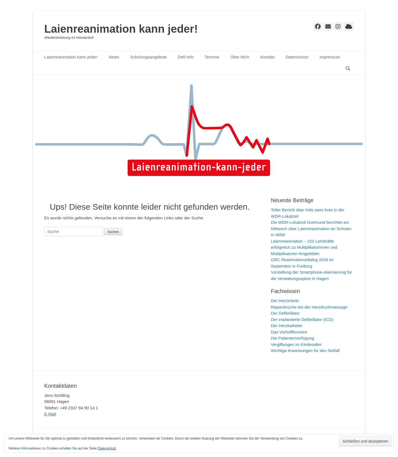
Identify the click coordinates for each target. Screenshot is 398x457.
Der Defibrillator (285, 313)
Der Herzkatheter (286, 325)
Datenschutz (297, 57)
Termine (212, 57)
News (114, 57)
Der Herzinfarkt (285, 300)
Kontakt (267, 57)
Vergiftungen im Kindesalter (296, 344)
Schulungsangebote (148, 57)
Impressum (330, 57)
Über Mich (240, 57)
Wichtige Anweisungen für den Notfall (305, 350)
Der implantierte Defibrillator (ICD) (302, 319)
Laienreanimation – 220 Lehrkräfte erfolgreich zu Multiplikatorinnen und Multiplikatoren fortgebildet (304, 247)
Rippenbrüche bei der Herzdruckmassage (309, 307)
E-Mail (50, 414)
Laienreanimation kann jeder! (121, 29)
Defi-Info (186, 57)
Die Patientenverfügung (292, 338)
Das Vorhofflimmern (289, 332)
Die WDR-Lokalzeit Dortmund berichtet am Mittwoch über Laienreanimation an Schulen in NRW (311, 228)
